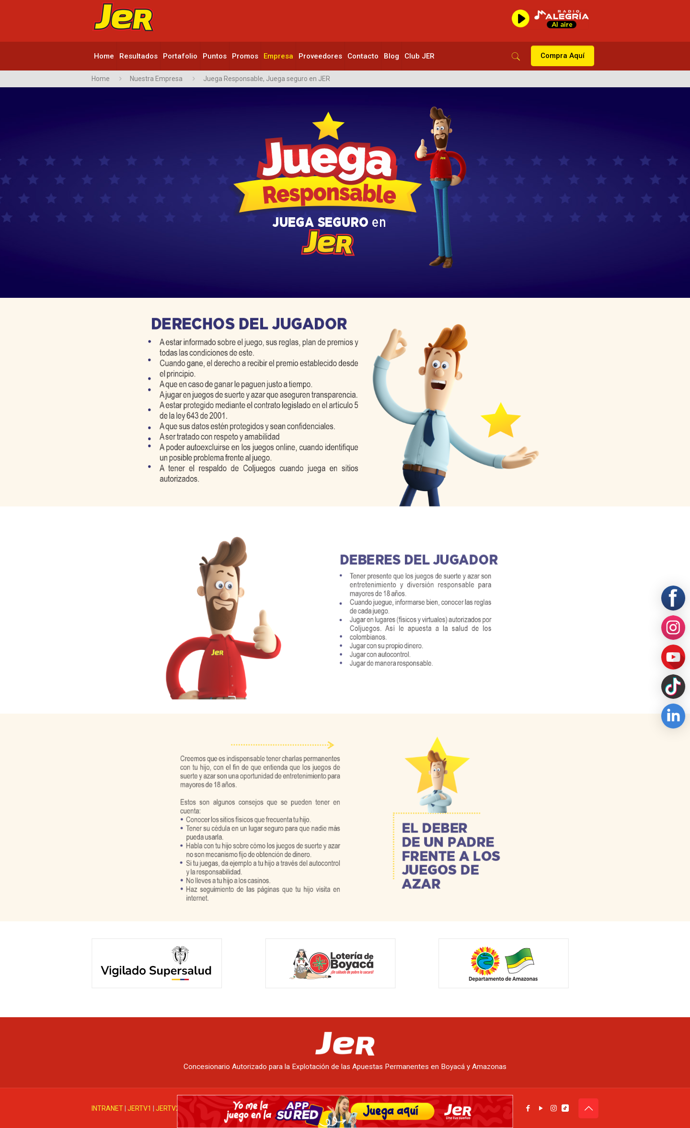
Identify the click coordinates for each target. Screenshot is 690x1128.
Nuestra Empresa (156, 78)
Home (101, 78)
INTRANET (107, 1108)
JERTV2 (168, 1108)
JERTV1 (139, 1108)
